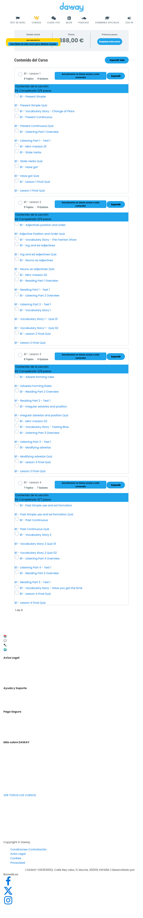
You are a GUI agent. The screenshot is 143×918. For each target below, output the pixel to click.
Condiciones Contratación (28, 849)
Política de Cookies (25, 677)
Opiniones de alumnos (27, 758)
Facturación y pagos (26, 731)
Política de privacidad (27, 673)
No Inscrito (33, 40)
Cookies (15, 858)
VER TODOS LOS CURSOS (19, 795)
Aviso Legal (18, 854)
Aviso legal (19, 668)
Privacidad (17, 863)
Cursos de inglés (23, 727)
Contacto (18, 700)
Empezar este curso (109, 41)
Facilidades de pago (26, 723)
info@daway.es (14, 870)
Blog (15, 762)
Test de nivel (20, 753)
